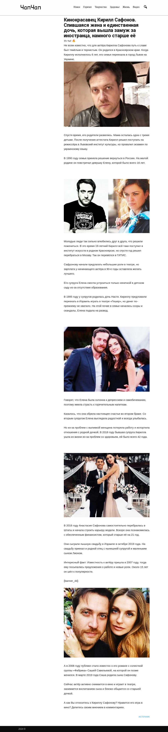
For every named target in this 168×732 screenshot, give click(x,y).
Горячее (87, 7)
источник (144, 716)
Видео (136, 7)
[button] (145, 7)
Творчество (101, 7)
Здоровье (114, 7)
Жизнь (126, 7)
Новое (77, 7)
